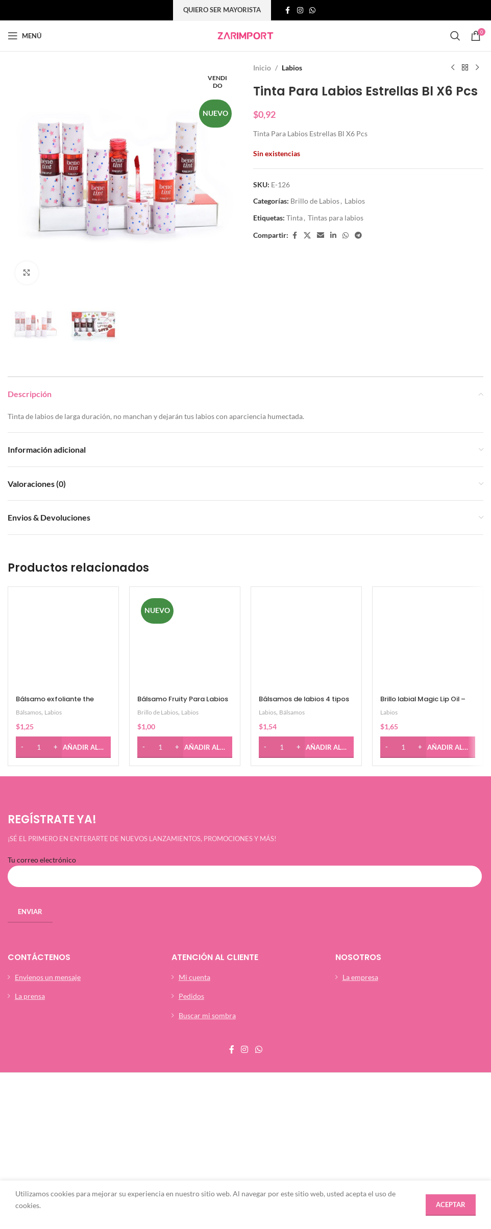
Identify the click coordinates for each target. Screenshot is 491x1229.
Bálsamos (30, 637)
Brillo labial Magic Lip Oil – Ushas (425, 629)
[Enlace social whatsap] (312, 10)
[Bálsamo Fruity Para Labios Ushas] (184, 604)
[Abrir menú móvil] (24, 36)
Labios (292, 67)
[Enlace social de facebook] (288, 10)
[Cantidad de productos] (39, 672)
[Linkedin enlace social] (333, 235)
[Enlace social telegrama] (358, 235)
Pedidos (191, 921)
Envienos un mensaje (48, 902)
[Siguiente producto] (477, 68)
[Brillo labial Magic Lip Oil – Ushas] (427, 604)
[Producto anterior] (453, 68)
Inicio (262, 67)
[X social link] (307, 235)
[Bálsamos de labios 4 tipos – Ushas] (306, 604)
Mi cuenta (194, 902)
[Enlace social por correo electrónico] (320, 235)
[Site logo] (245, 35)
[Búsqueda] (455, 36)
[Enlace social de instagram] (300, 10)
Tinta (294, 217)
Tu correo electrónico (245, 792)
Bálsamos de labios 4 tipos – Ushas (299, 629)
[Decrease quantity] (22, 672)
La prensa (30, 921)
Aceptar (450, 1204)
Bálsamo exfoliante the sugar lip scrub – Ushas (60, 629)
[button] (63, 672)
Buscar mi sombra (207, 940)
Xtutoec (252, 1109)
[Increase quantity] (55, 672)
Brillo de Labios (314, 200)
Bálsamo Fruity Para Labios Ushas (174, 629)
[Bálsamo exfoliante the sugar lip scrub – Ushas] (63, 604)
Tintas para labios (335, 217)
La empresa (360, 902)
